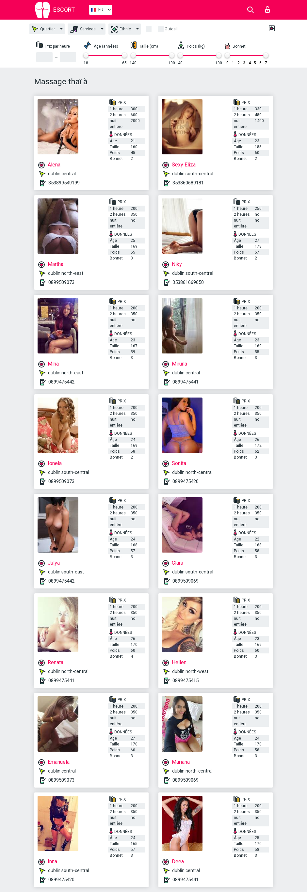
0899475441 (185, 382)
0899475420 (185, 481)
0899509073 (61, 282)
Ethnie (121, 29)
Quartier (43, 29)
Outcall (171, 29)
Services (83, 29)
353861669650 (188, 282)
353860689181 (188, 183)
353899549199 (64, 183)
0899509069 (185, 581)
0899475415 (185, 680)
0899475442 (61, 382)
